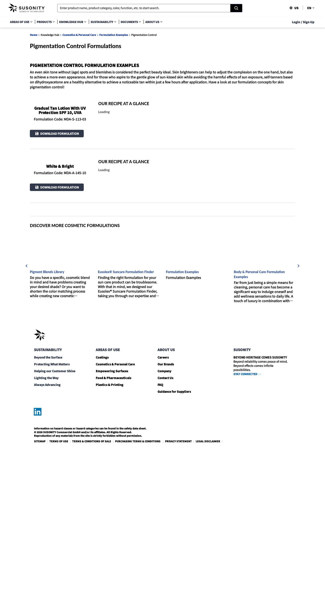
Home (33, 34)
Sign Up (308, 22)
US (293, 8)
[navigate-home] (26, 8)
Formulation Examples (113, 34)
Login (296, 22)
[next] (298, 425)
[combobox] (149, 8)
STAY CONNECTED (245, 533)
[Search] (236, 8)
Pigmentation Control (143, 34)
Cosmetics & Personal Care (79, 34)
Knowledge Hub (50, 34)
